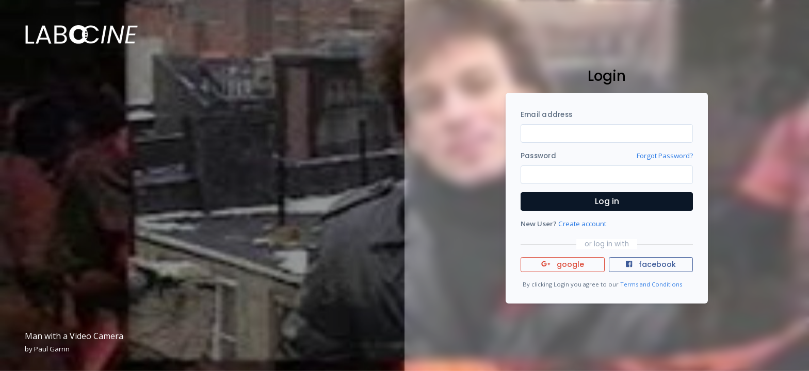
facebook (650, 264)
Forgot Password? (665, 155)
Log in (607, 201)
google (562, 264)
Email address (546, 115)
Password (538, 156)
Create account (582, 223)
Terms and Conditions (651, 284)
